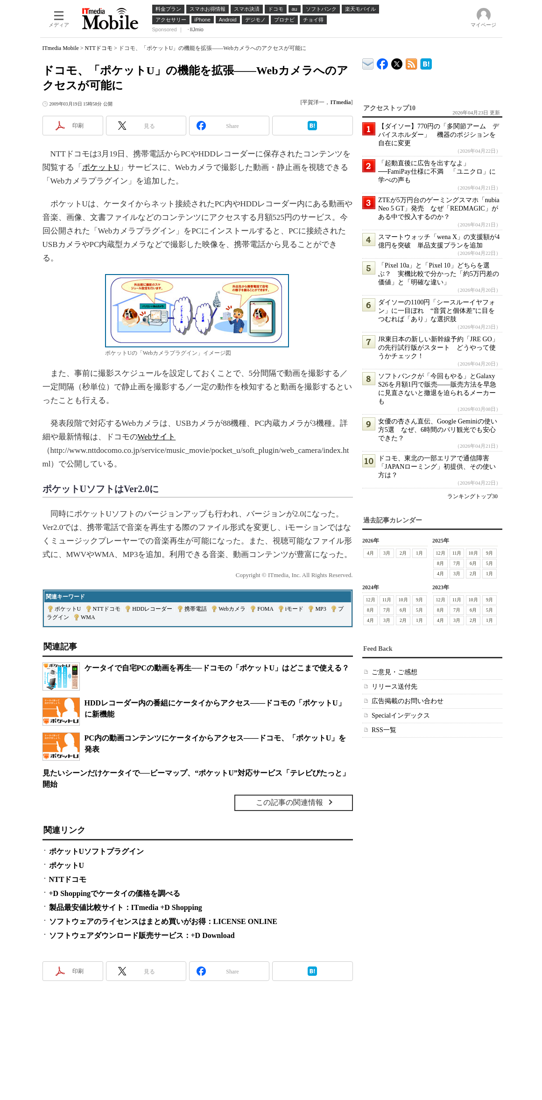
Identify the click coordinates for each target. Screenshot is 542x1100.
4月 (370, 553)
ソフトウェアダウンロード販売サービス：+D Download (142, 935)
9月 (489, 553)
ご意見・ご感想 (394, 672)
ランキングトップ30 (472, 496)
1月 (419, 553)
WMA (88, 617)
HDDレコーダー (152, 609)
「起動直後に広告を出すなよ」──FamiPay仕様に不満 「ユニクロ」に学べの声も (437, 171)
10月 (473, 553)
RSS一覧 (384, 729)
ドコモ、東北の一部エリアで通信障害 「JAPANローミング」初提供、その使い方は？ (437, 467)
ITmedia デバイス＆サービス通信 (368, 62)
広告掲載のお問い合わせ (407, 701)
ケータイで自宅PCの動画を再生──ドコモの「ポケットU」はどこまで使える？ (217, 668)
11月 (456, 553)
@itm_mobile (397, 61)
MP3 (320, 609)
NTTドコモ (99, 48)
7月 (456, 563)
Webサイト (157, 436)
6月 (473, 563)
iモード (294, 609)
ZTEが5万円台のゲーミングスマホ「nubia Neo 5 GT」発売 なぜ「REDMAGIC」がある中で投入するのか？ (439, 208)
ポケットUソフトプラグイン (96, 851)
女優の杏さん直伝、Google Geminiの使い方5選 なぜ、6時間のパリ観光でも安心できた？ (437, 430)
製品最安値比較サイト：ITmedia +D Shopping (125, 907)
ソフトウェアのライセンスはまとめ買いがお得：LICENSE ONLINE (163, 921)
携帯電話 (195, 609)
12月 (440, 553)
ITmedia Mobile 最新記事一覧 (411, 62)
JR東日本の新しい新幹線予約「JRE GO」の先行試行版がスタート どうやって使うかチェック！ (438, 348)
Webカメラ (232, 609)
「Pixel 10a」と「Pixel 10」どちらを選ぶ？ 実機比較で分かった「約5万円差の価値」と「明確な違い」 (438, 274)
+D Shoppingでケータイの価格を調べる (115, 893)
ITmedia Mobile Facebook (382, 61)
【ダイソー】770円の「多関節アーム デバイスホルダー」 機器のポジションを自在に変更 (438, 135)
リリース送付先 (394, 686)
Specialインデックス (401, 715)
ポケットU (101, 167)
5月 (489, 563)
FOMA (265, 609)
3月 (386, 553)
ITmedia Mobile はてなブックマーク (426, 62)
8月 (440, 563)
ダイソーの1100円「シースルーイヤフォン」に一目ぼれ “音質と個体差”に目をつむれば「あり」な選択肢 (436, 311)
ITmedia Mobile (60, 48)
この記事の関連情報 (289, 802)
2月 (403, 553)
